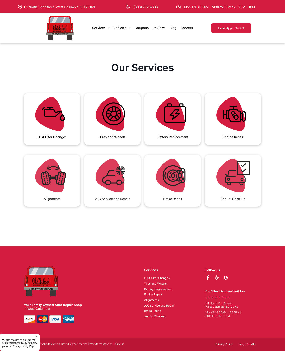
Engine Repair (233, 137)
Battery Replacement (172, 137)
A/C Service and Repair (112, 199)
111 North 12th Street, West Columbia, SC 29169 (59, 7)
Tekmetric (118, 343)
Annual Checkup (233, 199)
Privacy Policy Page (23, 347)
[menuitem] (100, 28)
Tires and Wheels (112, 137)
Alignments (52, 199)
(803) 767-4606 (217, 297)
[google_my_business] (225, 278)
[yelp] (216, 278)
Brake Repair (172, 199)
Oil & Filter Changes (52, 137)
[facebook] (207, 278)
